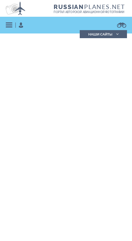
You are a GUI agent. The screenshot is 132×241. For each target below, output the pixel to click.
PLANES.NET (89, 6)
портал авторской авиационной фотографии (89, 12)
